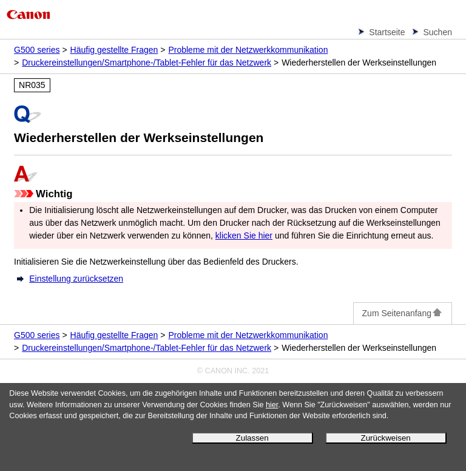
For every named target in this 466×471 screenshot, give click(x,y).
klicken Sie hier (243, 235)
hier (272, 405)
